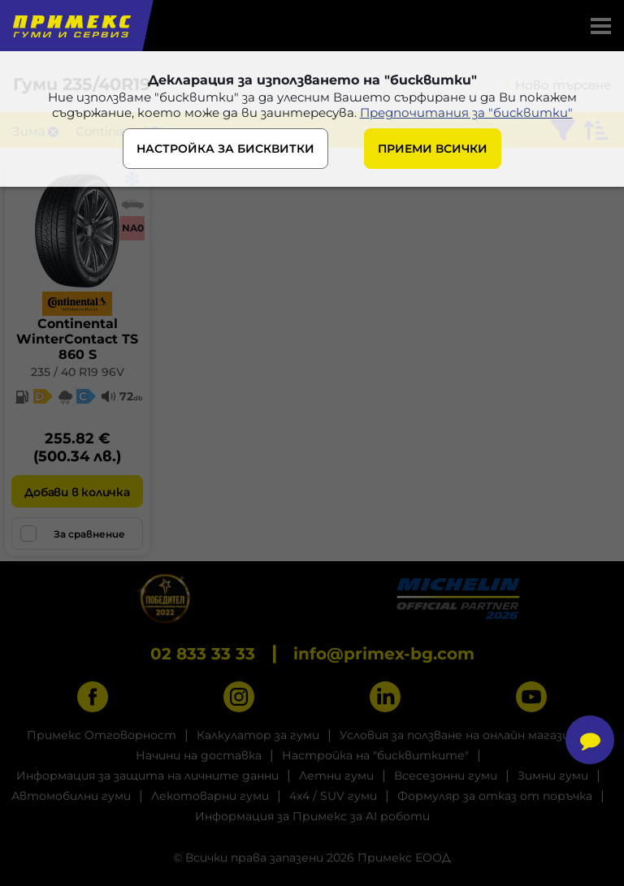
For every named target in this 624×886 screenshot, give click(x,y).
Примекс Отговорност (101, 735)
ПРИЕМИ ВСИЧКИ (433, 148)
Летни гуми (336, 775)
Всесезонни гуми (445, 775)
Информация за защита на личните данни (147, 775)
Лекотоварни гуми (210, 796)
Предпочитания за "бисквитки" (466, 112)
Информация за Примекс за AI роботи (312, 816)
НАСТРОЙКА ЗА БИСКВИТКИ (225, 148)
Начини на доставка (199, 755)
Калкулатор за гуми (258, 735)
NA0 (133, 228)
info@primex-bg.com (383, 653)
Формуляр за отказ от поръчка (494, 796)
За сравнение (72, 533)
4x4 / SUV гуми (333, 796)
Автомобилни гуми (71, 796)
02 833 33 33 (202, 653)
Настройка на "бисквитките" (375, 755)
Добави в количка (76, 492)
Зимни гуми (553, 775)
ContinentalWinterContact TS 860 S (77, 339)
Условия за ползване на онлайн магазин (458, 735)
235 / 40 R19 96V (77, 372)
